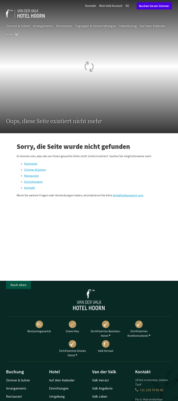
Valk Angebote (102, 388)
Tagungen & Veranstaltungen (95, 26)
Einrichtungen (33, 182)
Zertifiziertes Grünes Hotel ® (72, 348)
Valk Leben (99, 396)
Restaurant (64, 26)
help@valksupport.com (128, 195)
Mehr (12, 34)
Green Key (72, 327)
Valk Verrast (105, 346)
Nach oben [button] (18, 285)
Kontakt (90, 6)
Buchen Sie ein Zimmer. (154, 6)
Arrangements (43, 26)
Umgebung (57, 396)
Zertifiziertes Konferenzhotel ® (138, 329)
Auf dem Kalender (152, 26)
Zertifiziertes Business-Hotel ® (105, 329)
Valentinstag (128, 26)
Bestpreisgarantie (39, 327)
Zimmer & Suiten (18, 26)
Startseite (30, 163)
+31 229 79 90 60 (149, 390)
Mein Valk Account (111, 6)
